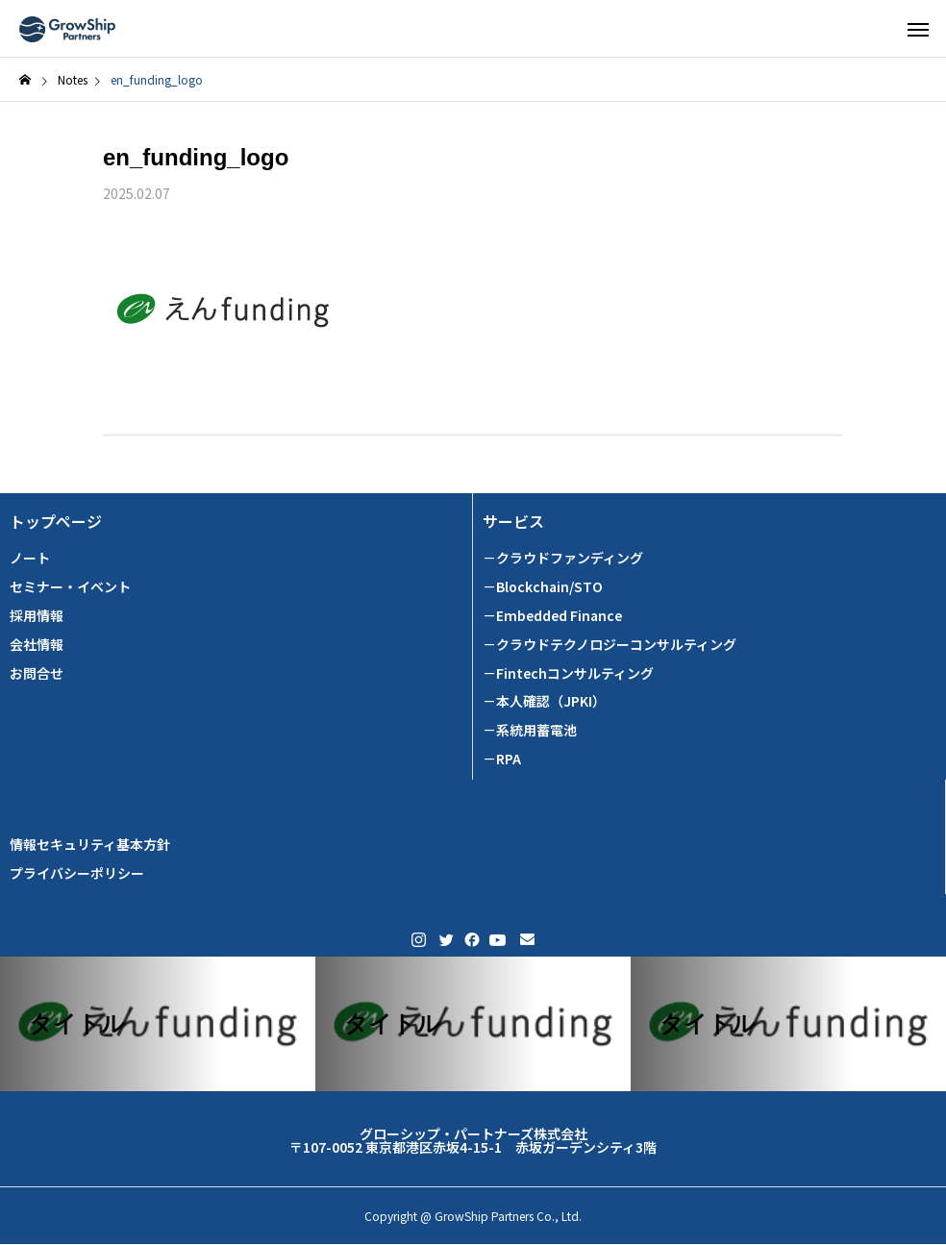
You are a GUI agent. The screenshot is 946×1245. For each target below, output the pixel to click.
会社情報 (36, 644)
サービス (513, 521)
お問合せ (36, 673)
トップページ (56, 521)
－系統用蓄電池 (530, 730)
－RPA (502, 759)
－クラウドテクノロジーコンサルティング (609, 644)
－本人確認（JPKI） (544, 701)
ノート (30, 558)
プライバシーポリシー (77, 873)
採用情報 (36, 616)
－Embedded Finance (552, 616)
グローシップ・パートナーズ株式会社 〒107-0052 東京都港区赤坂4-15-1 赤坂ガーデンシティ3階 (473, 1140)
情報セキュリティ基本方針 (90, 844)
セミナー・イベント (70, 587)
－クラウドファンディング (563, 558)
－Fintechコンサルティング (568, 673)
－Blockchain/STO (543, 587)
